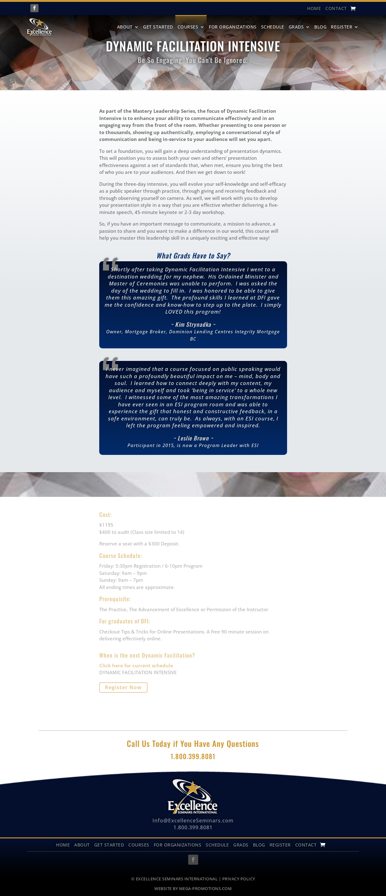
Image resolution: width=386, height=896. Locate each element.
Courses (188, 27)
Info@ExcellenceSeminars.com (193, 820)
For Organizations (233, 27)
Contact (336, 8)
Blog (320, 27)
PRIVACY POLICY (238, 879)
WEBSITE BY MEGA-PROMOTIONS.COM (193, 888)
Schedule (272, 27)
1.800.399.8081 (193, 827)
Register (341, 27)
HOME (314, 8)
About (125, 27)
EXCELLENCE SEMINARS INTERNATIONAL (177, 879)
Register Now (123, 687)
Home (63, 844)
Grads (296, 27)
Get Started (158, 27)
